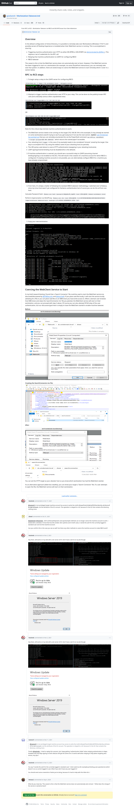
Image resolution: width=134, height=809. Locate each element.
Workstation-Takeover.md (28, 16)
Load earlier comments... (69, 496)
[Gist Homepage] (6, 3)
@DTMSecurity (48, 296)
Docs (69, 804)
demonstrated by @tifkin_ (96, 52)
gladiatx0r (11, 16)
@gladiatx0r (32, 521)
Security (53, 804)
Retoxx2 (31, 780)
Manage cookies (82, 804)
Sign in (121, 3)
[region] (67, 263)
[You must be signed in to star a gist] (116, 15)
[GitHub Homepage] (27, 804)
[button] (118, 23)
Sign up (129, 3)
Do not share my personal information (98, 804)
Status (57, 804)
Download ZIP (126, 23)
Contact (75, 804)
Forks (40, 23)
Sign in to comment (81, 795)
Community (64, 804)
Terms (42, 804)
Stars (29, 23)
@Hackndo (39, 521)
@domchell (60, 296)
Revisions (16, 23)
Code (6, 23)
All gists (41, 3)
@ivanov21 (31, 505)
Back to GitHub (49, 3)
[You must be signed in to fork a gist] (126, 15)
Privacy (47, 804)
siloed (30, 516)
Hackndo (31, 501)
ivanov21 (31, 740)
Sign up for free (29, 795)
